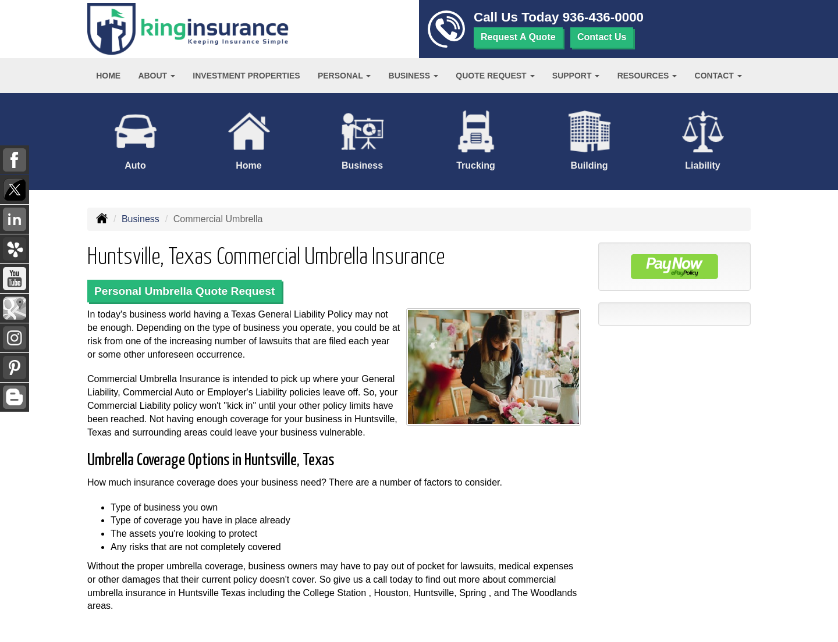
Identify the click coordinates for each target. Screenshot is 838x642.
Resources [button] (647, 75)
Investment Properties (246, 75)
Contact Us (601, 37)
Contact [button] (718, 75)
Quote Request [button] (495, 75)
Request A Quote (518, 37)
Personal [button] (344, 75)
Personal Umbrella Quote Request (184, 291)
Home (108, 75)
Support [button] (576, 75)
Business (140, 219)
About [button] (156, 75)
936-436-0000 (603, 17)
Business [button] (413, 75)
